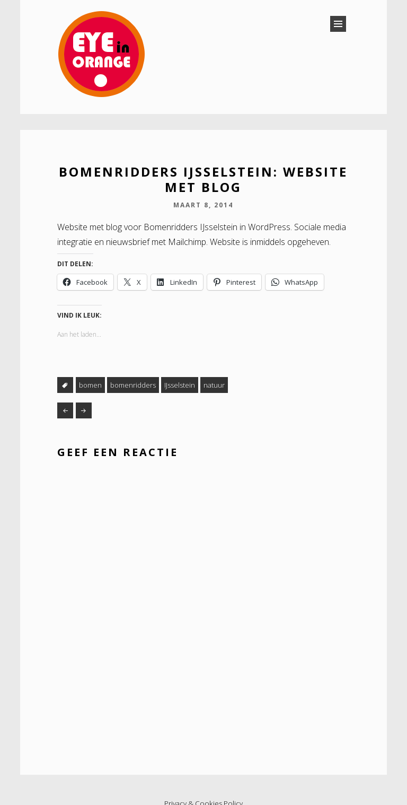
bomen (90, 385)
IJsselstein (179, 385)
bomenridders (133, 385)
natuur (214, 385)
